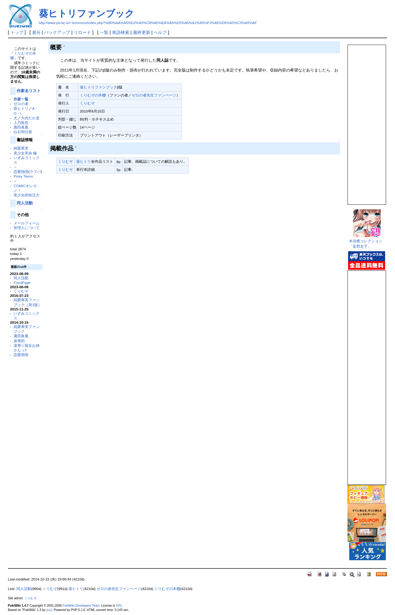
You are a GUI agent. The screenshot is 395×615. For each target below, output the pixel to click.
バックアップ (57, 32)
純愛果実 (21, 148)
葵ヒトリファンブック (86, 13)
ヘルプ (160, 32)
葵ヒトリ (21, 108)
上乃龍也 (21, 123)
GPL (119, 605)
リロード (82, 32)
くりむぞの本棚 (93, 95)
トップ (16, 32)
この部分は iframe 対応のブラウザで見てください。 (366, 122)
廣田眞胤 (21, 127)
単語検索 (120, 32)
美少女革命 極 (25, 153)
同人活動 (25, 203)
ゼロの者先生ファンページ (154, 95)
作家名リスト (29, 90)
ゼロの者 (21, 104)
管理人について (27, 228)
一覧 (104, 32)
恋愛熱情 (21, 172)
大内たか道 (30, 118)
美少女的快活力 (27, 195)
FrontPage (22, 283)
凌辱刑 (19, 341)
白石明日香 (23, 132)
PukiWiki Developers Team (81, 605)
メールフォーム (27, 223)
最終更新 (141, 32)
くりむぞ (21, 291)
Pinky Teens (23, 176)
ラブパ (35, 172)
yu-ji (49, 610)
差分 (36, 32)
